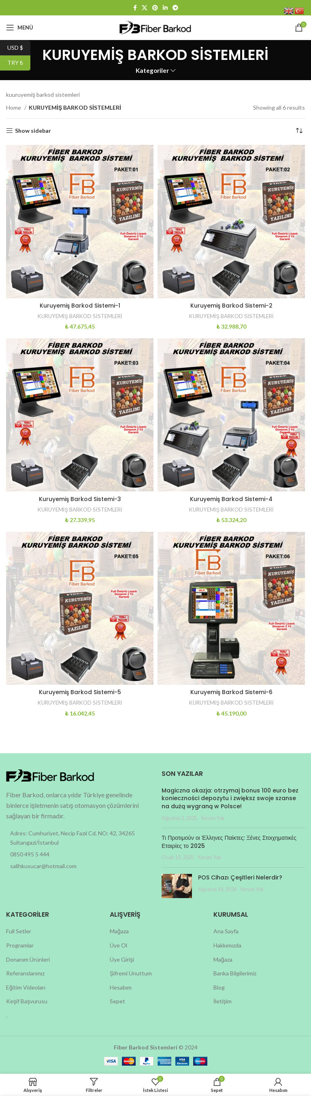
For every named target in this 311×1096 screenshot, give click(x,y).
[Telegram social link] (175, 7)
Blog (219, 987)
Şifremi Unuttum (131, 973)
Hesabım (121, 987)
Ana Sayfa (226, 931)
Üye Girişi (122, 959)
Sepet (117, 1001)
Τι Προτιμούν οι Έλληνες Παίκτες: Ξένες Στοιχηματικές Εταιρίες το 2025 (229, 842)
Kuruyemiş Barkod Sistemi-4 (231, 499)
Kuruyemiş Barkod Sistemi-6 (231, 692)
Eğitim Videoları (25, 987)
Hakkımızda (227, 945)
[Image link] (50, 774)
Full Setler (18, 931)
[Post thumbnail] (177, 886)
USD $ (18, 47)
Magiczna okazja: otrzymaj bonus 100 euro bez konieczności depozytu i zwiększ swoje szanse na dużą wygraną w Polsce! (230, 798)
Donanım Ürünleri (28, 959)
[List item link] (77, 854)
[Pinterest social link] (155, 7)
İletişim (222, 1001)
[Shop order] (299, 131)
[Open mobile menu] (19, 27)
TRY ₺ (18, 62)
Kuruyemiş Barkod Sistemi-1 (80, 306)
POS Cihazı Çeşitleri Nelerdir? (240, 877)
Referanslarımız (25, 973)
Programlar (20, 945)
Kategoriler (152, 71)
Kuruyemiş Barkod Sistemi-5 (80, 692)
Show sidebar (33, 130)
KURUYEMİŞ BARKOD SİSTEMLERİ (80, 316)
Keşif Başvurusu (26, 1001)
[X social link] (144, 7)
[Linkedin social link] (165, 7)
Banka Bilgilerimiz (234, 973)
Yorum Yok (212, 818)
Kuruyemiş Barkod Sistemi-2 (231, 306)
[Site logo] (155, 26)
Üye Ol (118, 945)
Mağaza (119, 931)
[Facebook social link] (135, 7)
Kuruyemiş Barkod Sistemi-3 (80, 499)
